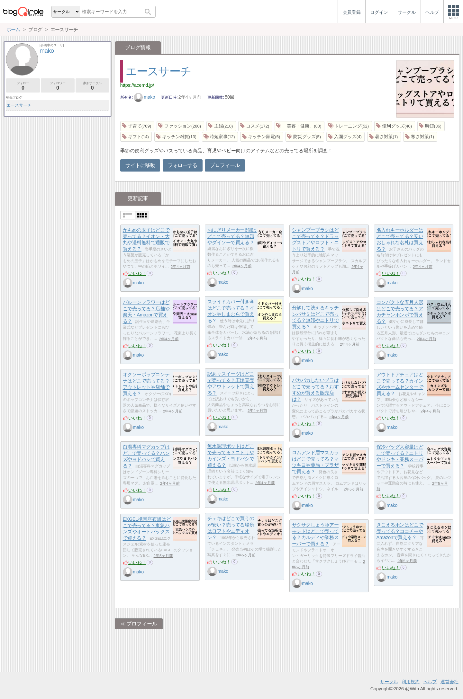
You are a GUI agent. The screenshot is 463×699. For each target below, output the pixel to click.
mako (144, 97)
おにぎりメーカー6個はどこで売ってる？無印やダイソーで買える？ (232, 236)
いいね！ (137, 273)
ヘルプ (430, 681)
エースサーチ (158, 71)
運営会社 (449, 681)
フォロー (23, 86)
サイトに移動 (140, 165)
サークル (389, 681)
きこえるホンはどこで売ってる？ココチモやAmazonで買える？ (400, 531)
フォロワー (58, 86)
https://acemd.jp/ (137, 85)
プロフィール (225, 165)
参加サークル (92, 86)
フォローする (182, 165)
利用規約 (411, 681)
